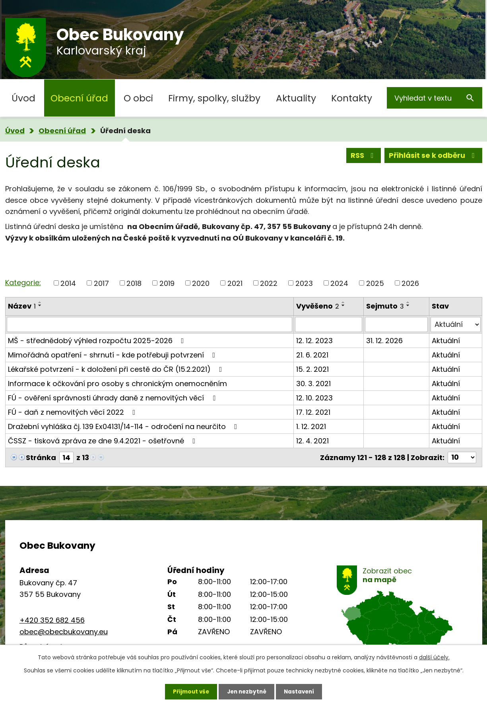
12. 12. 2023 (314, 341)
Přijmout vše (189, 691)
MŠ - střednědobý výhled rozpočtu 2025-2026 (97, 341)
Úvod (23, 98)
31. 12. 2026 (384, 341)
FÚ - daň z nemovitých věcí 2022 (73, 412)
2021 (235, 283)
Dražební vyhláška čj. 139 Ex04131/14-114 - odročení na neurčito (124, 426)
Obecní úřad (79, 98)
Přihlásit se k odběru (433, 156)
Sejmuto (385, 306)
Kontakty (351, 98)
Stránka (41, 457)
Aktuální (446, 341)
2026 (410, 283)
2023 (304, 283)
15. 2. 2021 (312, 369)
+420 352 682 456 (52, 620)
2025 (375, 283)
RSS (364, 156)
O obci (138, 98)
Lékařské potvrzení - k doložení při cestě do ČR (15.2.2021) (116, 369)
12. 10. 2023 (314, 398)
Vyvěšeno (317, 306)
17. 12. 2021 (313, 412)
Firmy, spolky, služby (214, 98)
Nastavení (302, 691)
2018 (134, 283)
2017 (101, 283)
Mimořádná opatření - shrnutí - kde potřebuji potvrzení (113, 355)
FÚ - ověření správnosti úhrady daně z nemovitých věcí (113, 398)
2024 (339, 283)
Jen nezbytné (247, 691)
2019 (167, 283)
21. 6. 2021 (312, 355)
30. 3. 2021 (313, 383)
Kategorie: (23, 282)
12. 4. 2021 (312, 441)
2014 (68, 283)
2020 (201, 283)
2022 (268, 283)
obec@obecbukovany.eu (63, 632)
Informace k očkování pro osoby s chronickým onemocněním (117, 383)
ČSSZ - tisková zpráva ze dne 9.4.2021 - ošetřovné (103, 441)
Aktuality (296, 98)
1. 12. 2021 (311, 426)
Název (22, 306)
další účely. (434, 656)
